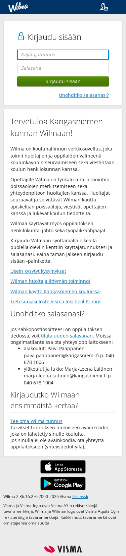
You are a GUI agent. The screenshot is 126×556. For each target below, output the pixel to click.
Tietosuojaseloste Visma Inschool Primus (55, 301)
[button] (108, 7)
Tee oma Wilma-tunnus (36, 421)
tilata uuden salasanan (67, 335)
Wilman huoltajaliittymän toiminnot (50, 281)
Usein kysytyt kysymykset (38, 271)
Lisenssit (80, 496)
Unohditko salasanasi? (84, 95)
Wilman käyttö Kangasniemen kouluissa (55, 291)
